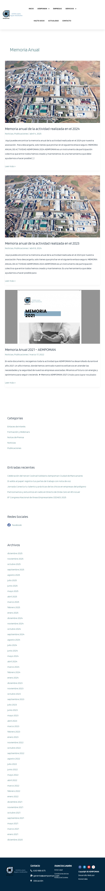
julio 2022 (12, 763)
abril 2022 (12, 780)
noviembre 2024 (15, 623)
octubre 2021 (13, 812)
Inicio (31, 9)
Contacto (66, 21)
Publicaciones (21, 133)
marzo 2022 (13, 785)
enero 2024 (13, 677)
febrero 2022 (13, 790)
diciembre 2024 (15, 618)
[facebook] (14, 525)
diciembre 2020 (15, 839)
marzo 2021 (13, 828)
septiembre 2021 (15, 817)
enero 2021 (12, 834)
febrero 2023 (13, 731)
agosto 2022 (13, 758)
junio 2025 (12, 585)
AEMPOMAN (43, 9)
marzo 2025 (13, 601)
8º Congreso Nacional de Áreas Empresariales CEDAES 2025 (36, 497)
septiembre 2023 (15, 699)
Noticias (9, 133)
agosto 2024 (13, 639)
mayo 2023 (12, 715)
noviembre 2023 (15, 688)
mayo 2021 (12, 823)
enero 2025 (12, 612)
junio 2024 (12, 650)
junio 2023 (12, 709)
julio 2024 (12, 645)
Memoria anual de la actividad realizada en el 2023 (42, 243)
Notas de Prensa (15, 437)
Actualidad (53, 21)
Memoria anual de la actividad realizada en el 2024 (42, 129)
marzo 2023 (13, 726)
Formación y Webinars (18, 431)
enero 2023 (12, 736)
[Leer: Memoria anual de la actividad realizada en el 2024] (52, 91)
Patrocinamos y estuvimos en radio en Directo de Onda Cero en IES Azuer (43, 491)
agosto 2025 (13, 574)
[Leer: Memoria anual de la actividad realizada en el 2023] (52, 206)
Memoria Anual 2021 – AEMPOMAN (30, 349)
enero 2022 (12, 796)
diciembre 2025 (14, 553)
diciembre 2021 (14, 801)
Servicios (70, 9)
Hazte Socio (39, 21)
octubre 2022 (14, 747)
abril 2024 (12, 661)
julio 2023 (12, 704)
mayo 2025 (12, 591)
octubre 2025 (14, 564)
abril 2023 (12, 720)
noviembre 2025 (15, 558)
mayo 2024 (13, 655)
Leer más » (10, 166)
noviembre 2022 (15, 742)
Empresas (57, 9)
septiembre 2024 (15, 634)
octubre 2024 (14, 628)
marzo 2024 (13, 666)
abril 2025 (12, 596)
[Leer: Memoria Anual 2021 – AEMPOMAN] (52, 316)
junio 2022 (12, 769)
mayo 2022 (12, 774)
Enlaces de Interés (16, 426)
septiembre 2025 (15, 569)
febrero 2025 (13, 607)
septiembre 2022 (15, 753)
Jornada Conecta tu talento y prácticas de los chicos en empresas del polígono (46, 486)
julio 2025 (12, 580)
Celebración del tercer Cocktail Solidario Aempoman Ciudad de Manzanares (45, 475)
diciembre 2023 (15, 682)
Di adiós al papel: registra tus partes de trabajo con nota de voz (39, 481)
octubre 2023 (14, 693)
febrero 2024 (13, 672)
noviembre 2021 (15, 807)
